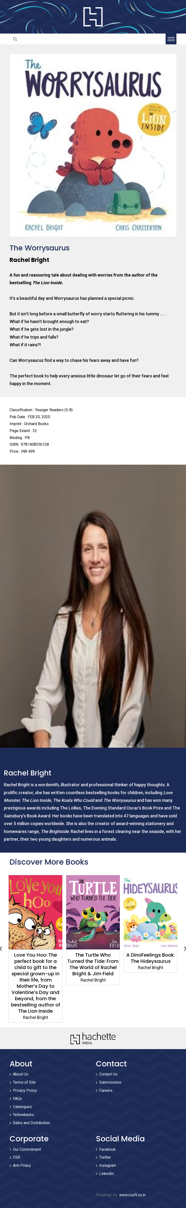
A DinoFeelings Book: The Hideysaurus (150, 958)
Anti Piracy (22, 1165)
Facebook (107, 1149)
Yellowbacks (23, 1114)
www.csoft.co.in (132, 1195)
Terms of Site (24, 1082)
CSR (16, 1157)
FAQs (17, 1098)
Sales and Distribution (31, 1123)
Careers (105, 1090)
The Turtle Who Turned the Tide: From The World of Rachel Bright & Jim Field (93, 964)
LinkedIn (106, 1173)
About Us (20, 1074)
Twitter (105, 1157)
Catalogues (22, 1106)
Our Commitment (27, 1149)
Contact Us (108, 1074)
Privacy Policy (25, 1090)
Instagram (107, 1165)
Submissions (110, 1082)
